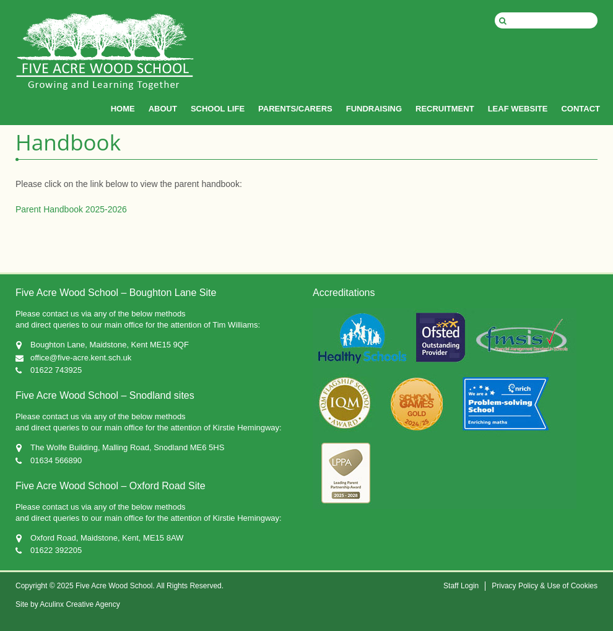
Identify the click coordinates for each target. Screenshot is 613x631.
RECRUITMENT (444, 108)
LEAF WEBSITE (518, 108)
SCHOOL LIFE (218, 108)
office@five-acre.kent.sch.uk (80, 357)
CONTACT (580, 108)
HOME (123, 108)
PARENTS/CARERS (295, 108)
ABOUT (163, 108)
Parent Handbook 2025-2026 (71, 209)
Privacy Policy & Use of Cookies (545, 585)
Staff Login (461, 585)
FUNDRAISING (374, 108)
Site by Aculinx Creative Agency (67, 604)
